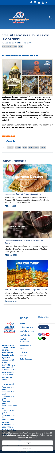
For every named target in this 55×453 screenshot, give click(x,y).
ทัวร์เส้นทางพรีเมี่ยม (27, 327)
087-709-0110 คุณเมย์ (9, 406)
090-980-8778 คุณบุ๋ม (8, 388)
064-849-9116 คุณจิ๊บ (9, 416)
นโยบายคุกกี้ (33, 437)
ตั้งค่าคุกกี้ (27, 443)
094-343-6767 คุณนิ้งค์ (8, 411)
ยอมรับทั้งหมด (27, 449)
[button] (50, 17)
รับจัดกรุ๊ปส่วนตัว (26, 359)
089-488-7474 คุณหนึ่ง (8, 397)
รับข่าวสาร (43, 327)
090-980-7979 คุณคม (8, 402)
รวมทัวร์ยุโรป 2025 (27, 331)
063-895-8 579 (8, 420)
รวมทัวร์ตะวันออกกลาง (25, 340)
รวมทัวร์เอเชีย (25, 335)
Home (22, 323)
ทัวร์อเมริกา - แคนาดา (24, 353)
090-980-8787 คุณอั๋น (8, 392)
